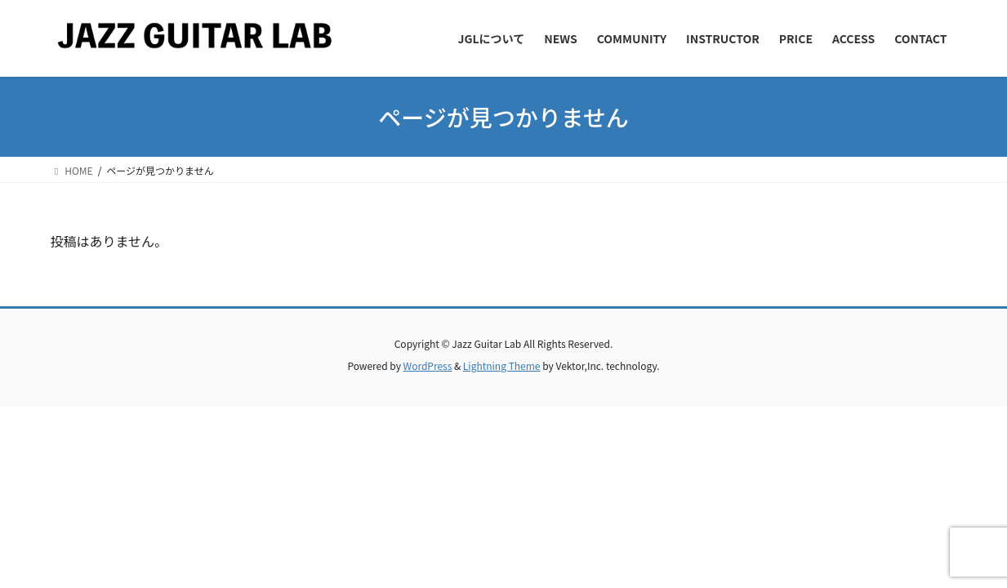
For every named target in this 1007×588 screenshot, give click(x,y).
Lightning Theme (502, 365)
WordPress (427, 365)
